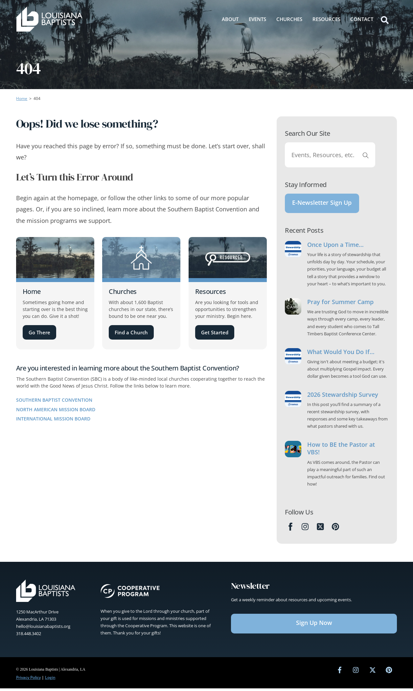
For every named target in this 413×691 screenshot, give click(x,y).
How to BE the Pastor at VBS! (341, 451)
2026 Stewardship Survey (342, 397)
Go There (39, 332)
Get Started (214, 332)
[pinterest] (389, 672)
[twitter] (372, 672)
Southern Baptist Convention (54, 400)
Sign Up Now (314, 625)
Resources (326, 18)
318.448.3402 (28, 636)
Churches (289, 18)
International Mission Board (53, 419)
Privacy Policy (28, 680)
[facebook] (339, 672)
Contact (361, 18)
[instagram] (356, 672)
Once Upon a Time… (335, 247)
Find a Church (131, 332)
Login (50, 680)
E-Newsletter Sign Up (322, 204)
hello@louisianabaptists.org (43, 629)
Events (257, 18)
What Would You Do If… (341, 354)
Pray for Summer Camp (340, 304)
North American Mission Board (55, 409)
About (230, 18)
